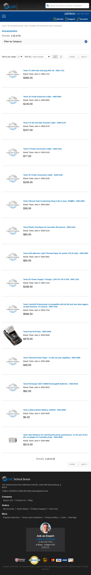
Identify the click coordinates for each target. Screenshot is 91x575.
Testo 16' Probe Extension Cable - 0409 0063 (42, 97)
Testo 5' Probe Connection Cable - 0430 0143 (42, 149)
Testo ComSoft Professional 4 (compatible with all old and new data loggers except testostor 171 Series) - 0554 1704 (55, 305)
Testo (26, 26)
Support (70, 19)
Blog (30, 500)
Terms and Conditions (32, 517)
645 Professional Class (44, 26)
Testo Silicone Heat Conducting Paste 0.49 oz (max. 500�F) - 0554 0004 (54, 201)
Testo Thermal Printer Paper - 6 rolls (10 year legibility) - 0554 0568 (51, 358)
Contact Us (20, 500)
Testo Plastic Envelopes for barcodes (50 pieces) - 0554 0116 (49, 227)
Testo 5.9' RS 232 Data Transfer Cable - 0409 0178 (44, 123)
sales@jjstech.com (40, 491)
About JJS (8, 500)
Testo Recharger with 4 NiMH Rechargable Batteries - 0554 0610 (50, 384)
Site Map (73, 517)
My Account (8, 509)
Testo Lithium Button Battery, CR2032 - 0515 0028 (44, 410)
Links (63, 517)
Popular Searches (11, 517)
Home (4, 26)
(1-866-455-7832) (82, 14)
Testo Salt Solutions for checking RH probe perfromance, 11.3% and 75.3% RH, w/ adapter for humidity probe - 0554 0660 (55, 436)
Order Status (22, 509)
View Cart (53, 509)
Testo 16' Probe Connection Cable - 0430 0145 (43, 175)
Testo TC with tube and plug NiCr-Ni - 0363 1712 (43, 70)
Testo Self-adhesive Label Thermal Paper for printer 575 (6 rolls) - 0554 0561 (55, 253)
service (58, 19)
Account (82, 19)
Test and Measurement (15, 26)
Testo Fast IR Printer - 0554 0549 (37, 332)
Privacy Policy (51, 517)
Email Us (45, 547)
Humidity (32, 26)
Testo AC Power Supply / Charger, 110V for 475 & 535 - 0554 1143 (51, 279)
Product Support (38, 509)
